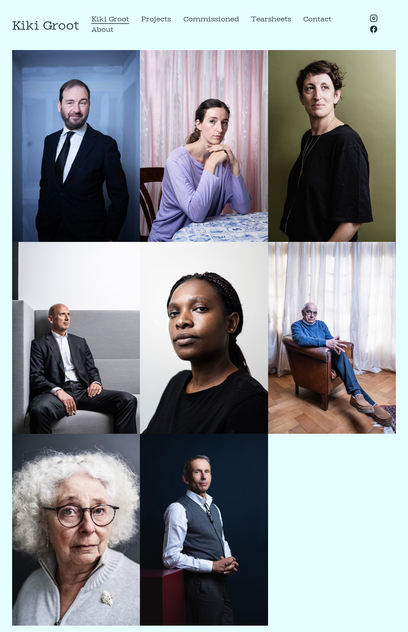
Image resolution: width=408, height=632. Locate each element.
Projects (156, 19)
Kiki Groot (110, 19)
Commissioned (211, 19)
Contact (317, 19)
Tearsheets (271, 19)
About (102, 29)
